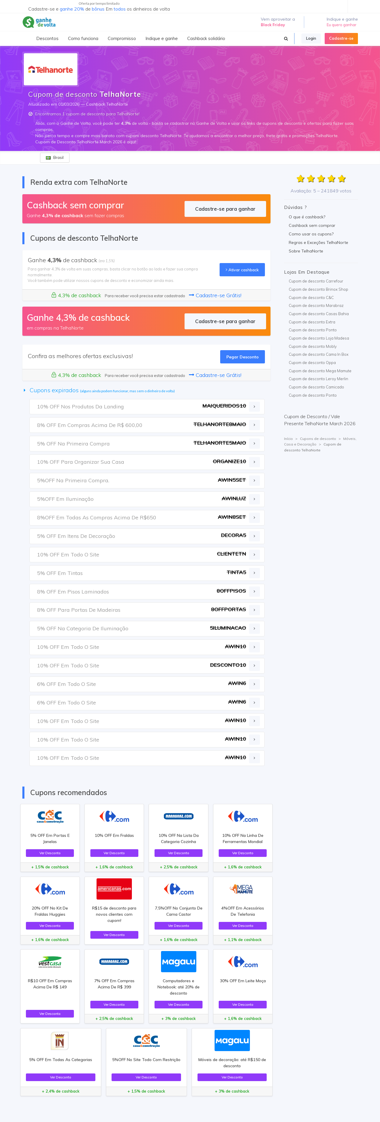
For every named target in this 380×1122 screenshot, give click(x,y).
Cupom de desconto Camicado (316, 387)
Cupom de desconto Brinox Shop (318, 289)
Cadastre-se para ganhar (225, 209)
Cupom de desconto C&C (311, 297)
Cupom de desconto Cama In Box (319, 354)
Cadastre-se (341, 38)
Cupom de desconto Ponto (313, 330)
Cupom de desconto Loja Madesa (319, 338)
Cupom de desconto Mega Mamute (320, 370)
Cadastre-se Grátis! (215, 295)
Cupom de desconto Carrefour (316, 281)
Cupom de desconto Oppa (312, 362)
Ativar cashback (242, 269)
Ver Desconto (50, 853)
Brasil (55, 157)
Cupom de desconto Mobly (313, 346)
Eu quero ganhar (341, 24)
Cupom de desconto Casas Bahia (319, 313)
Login (311, 38)
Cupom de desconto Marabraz (316, 305)
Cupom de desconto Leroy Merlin (318, 378)
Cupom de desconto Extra (312, 322)
